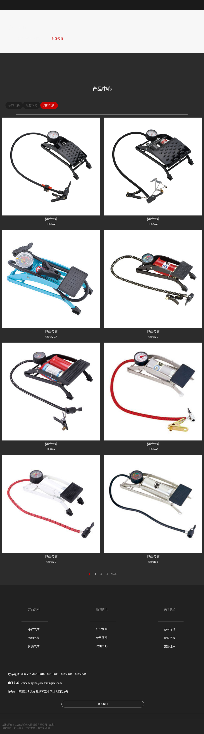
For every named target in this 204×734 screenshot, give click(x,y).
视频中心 (101, 646)
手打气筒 (34, 629)
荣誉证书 (169, 646)
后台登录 (19, 728)
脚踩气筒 (57, 38)
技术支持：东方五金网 (38, 728)
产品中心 (41, 38)
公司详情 (169, 629)
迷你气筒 (34, 638)
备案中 (52, 724)
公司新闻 (101, 637)
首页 (28, 38)
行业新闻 (101, 629)
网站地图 (7, 728)
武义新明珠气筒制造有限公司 (31, 724)
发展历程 (169, 638)
